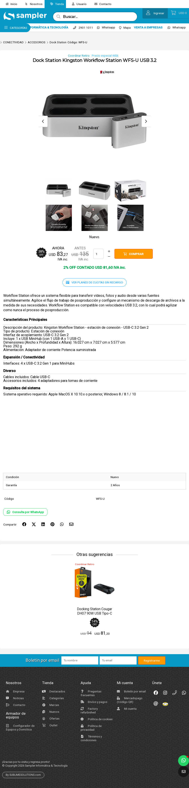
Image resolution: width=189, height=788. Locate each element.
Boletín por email (131, 691)
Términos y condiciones (91, 738)
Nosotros (32, 4)
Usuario (77, 4)
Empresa (14, 691)
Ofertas (50, 718)
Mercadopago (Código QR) (129, 700)
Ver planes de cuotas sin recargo (94, 282)
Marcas (50, 705)
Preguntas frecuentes (90, 693)
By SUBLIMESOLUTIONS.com (23, 774)
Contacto (101, 4)
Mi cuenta (126, 708)
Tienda (55, 4)
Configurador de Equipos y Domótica (20, 727)
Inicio (9, 4)
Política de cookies (96, 719)
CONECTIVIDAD (13, 42)
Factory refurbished (89, 710)
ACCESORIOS (36, 42)
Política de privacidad (91, 727)
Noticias (14, 698)
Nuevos (50, 711)
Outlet (49, 725)
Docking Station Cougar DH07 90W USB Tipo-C (94, 611)
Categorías (52, 698)
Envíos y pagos (93, 702)
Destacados (53, 691)
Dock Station (58, 42)
